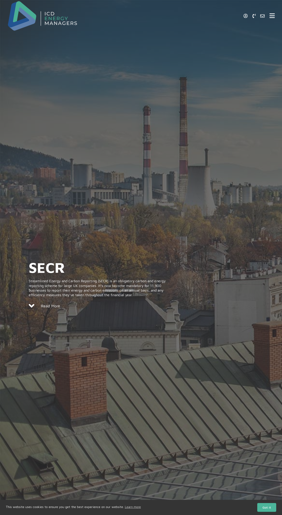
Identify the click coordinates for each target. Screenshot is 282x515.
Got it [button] (266, 507)
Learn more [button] (133, 507)
